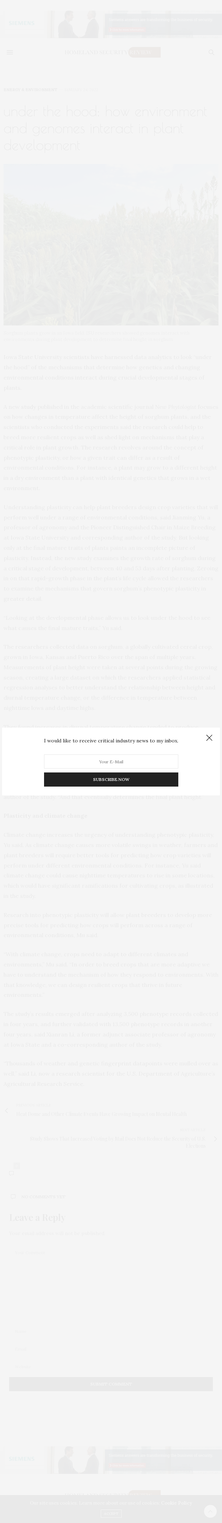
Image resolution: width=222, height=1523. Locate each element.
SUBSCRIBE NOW (111, 779)
